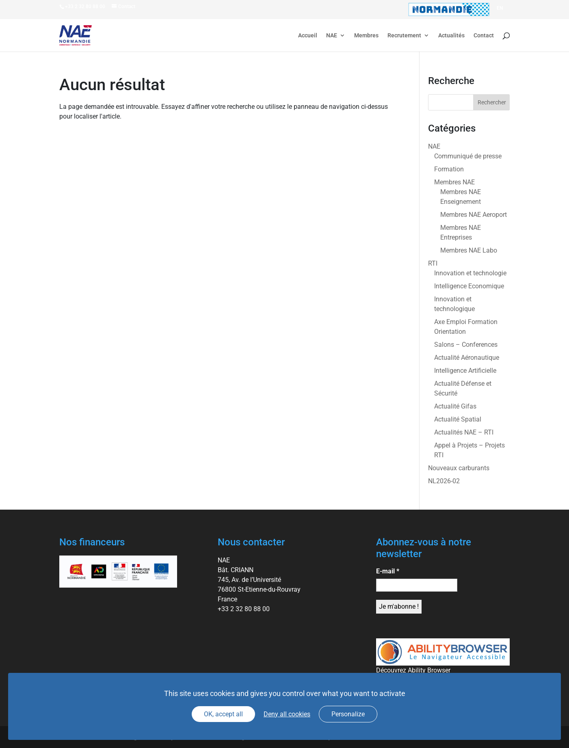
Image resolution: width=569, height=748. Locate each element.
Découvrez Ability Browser (413, 670)
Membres (366, 35)
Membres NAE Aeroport (473, 214)
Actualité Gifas (455, 406)
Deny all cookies (287, 714)
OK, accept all (223, 714)
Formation (449, 169)
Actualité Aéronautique (466, 357)
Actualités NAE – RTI (463, 432)
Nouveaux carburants (458, 468)
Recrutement (404, 35)
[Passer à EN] (500, 8)
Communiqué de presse (468, 156)
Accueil (307, 35)
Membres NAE (454, 182)
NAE (331, 35)
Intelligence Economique (469, 286)
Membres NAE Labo (468, 250)
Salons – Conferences (466, 344)
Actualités (451, 35)
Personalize (348, 714)
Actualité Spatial (457, 419)
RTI (432, 263)
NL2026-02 (444, 481)
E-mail (387, 571)
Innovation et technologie (470, 273)
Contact (484, 35)
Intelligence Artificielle (465, 370)
